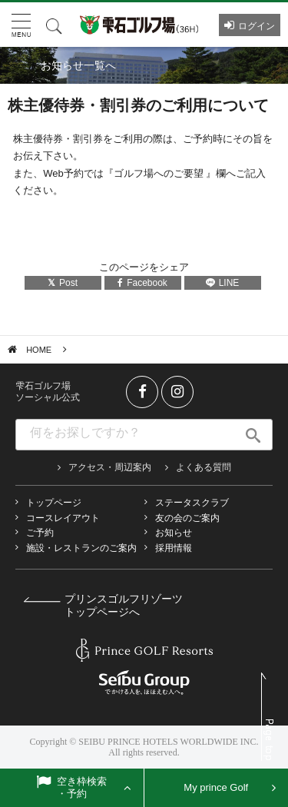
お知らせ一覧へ (78, 65)
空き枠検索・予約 (82, 787)
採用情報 (173, 548)
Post (63, 282)
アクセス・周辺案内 (109, 467)
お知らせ (173, 532)
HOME (38, 349)
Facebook (142, 282)
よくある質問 (203, 467)
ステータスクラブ (192, 502)
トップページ (53, 502)
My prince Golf (216, 787)
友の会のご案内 (187, 518)
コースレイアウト (63, 518)
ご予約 (40, 532)
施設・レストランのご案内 (81, 548)
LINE (223, 282)
